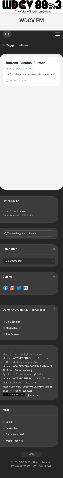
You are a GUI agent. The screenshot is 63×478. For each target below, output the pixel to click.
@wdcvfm (33, 395)
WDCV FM (31, 20)
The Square (12, 334)
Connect (21, 211)
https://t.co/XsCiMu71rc (16, 366)
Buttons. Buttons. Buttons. (26, 63)
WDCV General (24, 68)
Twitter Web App (23, 370)
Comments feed (15, 434)
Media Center (13, 328)
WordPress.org (14, 440)
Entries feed (12, 428)
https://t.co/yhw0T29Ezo (16, 386)
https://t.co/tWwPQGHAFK (17, 358)
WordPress (30, 466)
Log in (9, 422)
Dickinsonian (13, 321)
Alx (49, 466)
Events (10, 68)
